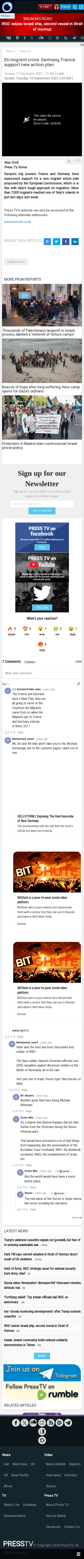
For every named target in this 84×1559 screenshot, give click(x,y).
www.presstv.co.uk (17, 222)
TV (4, 1496)
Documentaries (15, 1516)
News (9, 51)
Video (48, 1455)
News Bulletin (56, 1464)
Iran (6, 1464)
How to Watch (56, 1516)
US (33, 1464)
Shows (51, 1486)
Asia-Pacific (20, 1475)
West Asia (19, 1464)
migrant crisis (16, 261)
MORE (42, 1356)
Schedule (29, 1505)
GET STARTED (42, 510)
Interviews (53, 1475)
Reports (25, 51)
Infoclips (70, 1475)
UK (6, 1475)
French (65, 7)
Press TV (51, 1496)
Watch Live (12, 1505)
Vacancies (53, 1527)
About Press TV (57, 1505)
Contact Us (72, 1527)
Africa (8, 1486)
